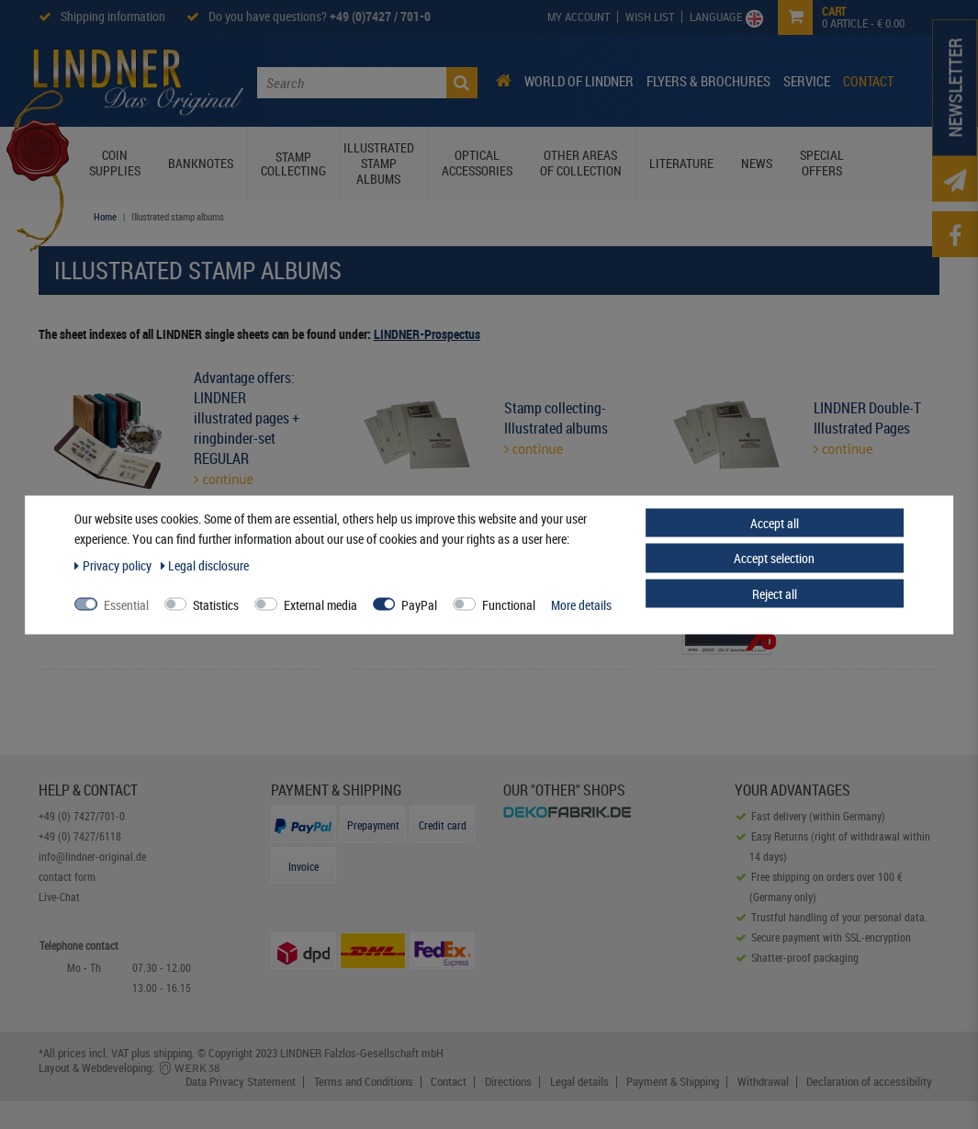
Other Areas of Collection (581, 162)
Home (105, 216)
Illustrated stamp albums (378, 163)
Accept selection (774, 558)
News (756, 163)
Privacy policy (114, 564)
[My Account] (579, 17)
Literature (681, 163)
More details (581, 604)
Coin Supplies (115, 162)
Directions (508, 1082)
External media (320, 604)
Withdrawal (763, 1082)
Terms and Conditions (363, 1082)
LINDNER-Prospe (416, 334)
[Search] (462, 82)
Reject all (774, 593)
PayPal (419, 604)
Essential (126, 604)
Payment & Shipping (672, 1082)
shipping (172, 1052)
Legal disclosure (205, 564)
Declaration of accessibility (869, 1082)
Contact (868, 81)
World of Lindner (579, 81)
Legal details (579, 1082)
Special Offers (822, 162)
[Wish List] (650, 17)
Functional (508, 604)
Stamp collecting (293, 163)
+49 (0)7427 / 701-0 (380, 16)
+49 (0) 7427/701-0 (82, 815)
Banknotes (200, 163)
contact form (67, 876)
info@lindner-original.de (92, 856)
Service (806, 81)
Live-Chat (59, 896)
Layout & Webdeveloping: (130, 1067)
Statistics (216, 604)
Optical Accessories (477, 162)
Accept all (774, 522)
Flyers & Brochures (708, 81)
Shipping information (113, 16)
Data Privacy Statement (240, 1082)
